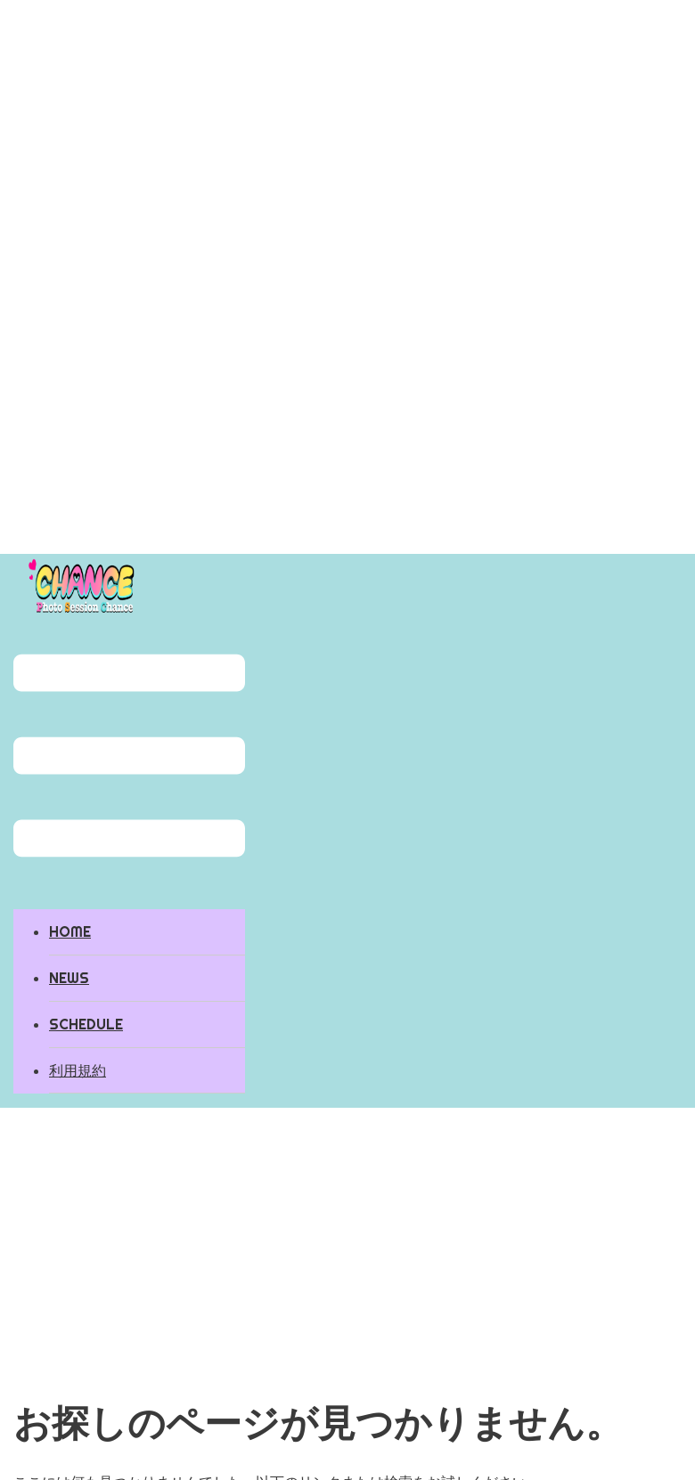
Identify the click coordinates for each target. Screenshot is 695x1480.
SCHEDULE (86, 1024)
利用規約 (77, 1070)
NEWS (69, 978)
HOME (70, 931)
